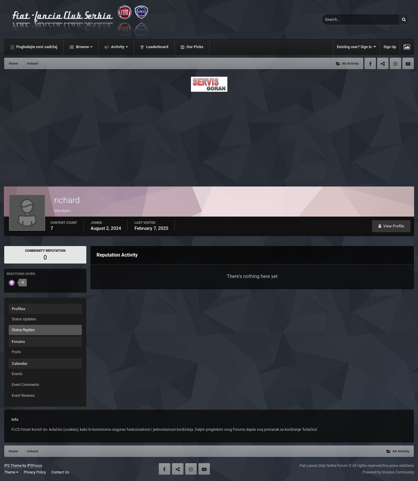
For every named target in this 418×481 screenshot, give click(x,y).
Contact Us (60, 472)
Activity (119, 47)
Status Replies (23, 330)
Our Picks (195, 47)
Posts (16, 352)
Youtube (408, 63)
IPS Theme (13, 466)
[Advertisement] (209, 137)
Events (17, 374)
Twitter (383, 63)
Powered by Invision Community (388, 472)
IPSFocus (34, 466)
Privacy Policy (35, 472)
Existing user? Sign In (356, 47)
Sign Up (389, 47)
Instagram (395, 63)
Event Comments (25, 385)
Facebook (370, 63)
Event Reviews (23, 395)
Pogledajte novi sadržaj (36, 47)
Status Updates (24, 319)
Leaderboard (156, 47)
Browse (83, 47)
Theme (11, 472)
